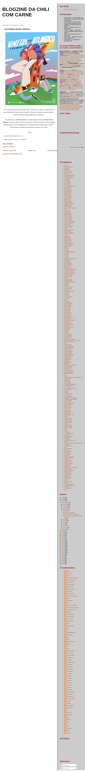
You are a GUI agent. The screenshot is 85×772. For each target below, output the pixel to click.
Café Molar (71, 82)
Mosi (65, 374)
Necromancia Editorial (70, 384)
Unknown (69, 673)
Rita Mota (69, 660)
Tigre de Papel (75, 60)
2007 (63, 557)
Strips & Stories (75, 75)
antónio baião (68, 206)
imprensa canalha (69, 291)
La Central (73, 84)
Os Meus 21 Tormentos (70, 398)
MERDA (66, 363)
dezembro (66, 502)
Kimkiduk (66, 331)
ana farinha (67, 183)
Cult (71, 55)
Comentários (65, 768)
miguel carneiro (68, 368)
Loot (68, 630)
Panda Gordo (68, 402)
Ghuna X (66, 277)
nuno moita (67, 387)
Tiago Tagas (70, 671)
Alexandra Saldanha (72, 578)
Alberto (68, 575)
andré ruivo (67, 199)
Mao (65, 343)
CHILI (65, 228)
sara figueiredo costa (70, 440)
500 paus (66, 168)
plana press (67, 415)
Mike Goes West (68, 370)
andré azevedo (68, 190)
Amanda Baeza (71, 580)
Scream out (70, 669)
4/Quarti (73, 77)
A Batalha (66, 169)
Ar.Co (65, 209)
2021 (63, 534)
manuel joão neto (69, 342)
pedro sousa (67, 410)
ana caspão (67, 182)
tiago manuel (67, 471)
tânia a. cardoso (68, 463)
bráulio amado (68, 216)
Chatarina (69, 591)
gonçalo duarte (68, 280)
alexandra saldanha (69, 175)
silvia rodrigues (68, 448)
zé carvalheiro (68, 488)
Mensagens (65, 765)
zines (65, 489)
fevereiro (65, 527)
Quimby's (66, 89)
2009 (63, 554)
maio (64, 522)
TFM (67, 77)
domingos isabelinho (69, 251)
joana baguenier (68, 303)
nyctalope (69, 728)
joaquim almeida (68, 324)
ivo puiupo (67, 298)
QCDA (66, 417)
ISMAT (72, 101)
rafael (68, 730)
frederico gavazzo (69, 273)
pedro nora (67, 409)
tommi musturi (68, 474)
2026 (63, 497)
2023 (63, 530)
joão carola (67, 310)
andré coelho (67, 191)
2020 (63, 535)
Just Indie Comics (74, 78)
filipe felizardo (68, 265)
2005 (63, 560)
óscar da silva (68, 400)
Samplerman (67, 437)
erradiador (69, 707)
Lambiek (69, 79)
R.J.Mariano (70, 657)
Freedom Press (64, 88)
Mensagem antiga (52, 150)
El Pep (66, 255)
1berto (68, 571)
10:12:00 (20, 136)
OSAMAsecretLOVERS (70, 399)
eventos (66, 257)
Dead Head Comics (77, 86)
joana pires (67, 307)
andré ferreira (68, 193)
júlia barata (67, 328)
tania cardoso (68, 465)
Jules (68, 628)
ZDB (67, 63)
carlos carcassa (68, 220)
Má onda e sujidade (69, 339)
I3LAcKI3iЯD (70, 616)
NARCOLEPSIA (71, 641)
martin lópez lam (68, 354)
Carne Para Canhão (69, 221)
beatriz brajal (67, 214)
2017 (63, 540)
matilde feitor (67, 359)
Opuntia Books (68, 396)
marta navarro (68, 352)
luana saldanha (68, 335)
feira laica (66, 261)
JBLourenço (70, 619)
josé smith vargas (69, 327)
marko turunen (68, 350)
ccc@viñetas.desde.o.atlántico (17, 29)
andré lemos (67, 194)
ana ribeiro (67, 188)
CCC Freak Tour (68, 225)
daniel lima (67, 236)
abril (64, 524)
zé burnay (67, 486)
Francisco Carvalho (72, 605)
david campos (68, 240)
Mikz (68, 637)
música (66, 376)
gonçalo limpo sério (69, 281)
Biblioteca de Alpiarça (76, 96)
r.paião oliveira (68, 418)
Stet (69, 60)
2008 (63, 555)
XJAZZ (66, 482)
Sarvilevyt (67, 71)
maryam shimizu (68, 355)
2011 (63, 550)
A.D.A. (78, 79)
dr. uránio (66, 253)
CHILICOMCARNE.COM (71, 9)
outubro (65, 506)
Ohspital (66, 392)
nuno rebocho (68, 389)
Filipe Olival (70, 600)
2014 (63, 545)
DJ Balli (66, 249)
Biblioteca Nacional (65, 97)
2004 (63, 562)
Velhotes (74, 67)
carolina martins (71, 698)
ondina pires (67, 395)
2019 (63, 537)
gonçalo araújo (68, 279)
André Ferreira (70, 584)
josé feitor (67, 325)
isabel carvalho (68, 296)
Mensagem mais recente (9, 150)
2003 (63, 564)
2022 (63, 532)
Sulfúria (66, 459)
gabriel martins (68, 276)
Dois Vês (66, 250)
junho (64, 520)
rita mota (66, 424)
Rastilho (81, 52)
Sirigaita (62, 60)
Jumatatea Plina (77, 81)
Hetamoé (69, 612)
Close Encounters (66, 86)
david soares (67, 242)
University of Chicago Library (71, 109)
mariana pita (67, 348)
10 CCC (66, 165)
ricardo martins (68, 422)
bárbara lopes (68, 213)
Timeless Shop (64, 74)
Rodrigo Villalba (71, 662)
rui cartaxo (67, 432)
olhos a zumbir (68, 393)
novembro (66, 504)
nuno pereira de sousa (70, 388)
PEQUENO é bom (69, 414)
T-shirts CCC (67, 462)
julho (64, 519)
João (68, 623)
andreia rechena (68, 202)
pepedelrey (67, 413)
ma (67, 723)
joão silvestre (67, 322)
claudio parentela (68, 232)
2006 (63, 559)
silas (65, 447)
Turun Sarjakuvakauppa (76, 71)
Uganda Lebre (68, 477)
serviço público (68, 445)
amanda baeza (68, 178)
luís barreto (67, 337)
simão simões (68, 451)
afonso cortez (68, 171)
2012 (63, 549)
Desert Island (74, 88)
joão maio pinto (68, 317)
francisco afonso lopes (70, 269)
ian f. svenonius (68, 287)
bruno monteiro (68, 219)
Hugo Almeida (70, 614)
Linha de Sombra (74, 56)
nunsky (66, 391)
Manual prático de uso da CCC (72, 340)
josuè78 (69, 719)
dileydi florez (67, 246)
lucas (68, 721)
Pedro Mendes (70, 655)
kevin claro (67, 329)
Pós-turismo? (66, 511)
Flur (74, 55)
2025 (63, 499)
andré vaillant (68, 201)
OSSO (76, 101)
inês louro (67, 295)
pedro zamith (67, 411)
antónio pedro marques (70, 208)
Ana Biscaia (70, 582)
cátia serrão (67, 224)
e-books (66, 254)
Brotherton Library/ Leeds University (69, 104)
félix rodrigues (68, 262)
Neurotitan (68, 75)
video (65, 480)
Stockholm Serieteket (65, 108)
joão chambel (68, 313)
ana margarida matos (70, 186)
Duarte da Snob (11, 109)
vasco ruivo (67, 478)
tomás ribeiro (67, 473)
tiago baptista (68, 469)
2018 (63, 539)
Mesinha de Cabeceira (70, 365)
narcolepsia (67, 381)
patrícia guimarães (69, 403)
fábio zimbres (68, 260)
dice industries (68, 244)
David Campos (70, 594)
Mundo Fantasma (76, 64)
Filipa (68, 598)
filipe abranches (68, 264)
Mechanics (67, 361)
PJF (68, 646)
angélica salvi (68, 205)
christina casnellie (69, 229)
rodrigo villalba (68, 426)
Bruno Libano (70, 589)
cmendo (69, 701)
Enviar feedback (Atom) (16, 153)
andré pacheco (68, 197)
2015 (63, 544)
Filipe (68, 603)
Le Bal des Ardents (69, 73)
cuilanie (69, 703)
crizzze (66, 235)
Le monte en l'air (79, 73)
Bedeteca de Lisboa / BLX (77, 93)
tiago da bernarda (69, 470)
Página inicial (31, 150)
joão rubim (67, 321)
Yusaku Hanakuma (69, 485)
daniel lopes (67, 238)
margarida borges (69, 347)
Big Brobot (76, 74)
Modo (67, 78)
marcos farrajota (22, 139)
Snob (66, 60)
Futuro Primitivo (68, 275)
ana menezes (68, 187)
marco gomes (68, 344)
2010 (63, 552)
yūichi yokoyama (68, 484)
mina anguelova (68, 372)
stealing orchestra (69, 456)
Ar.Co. (68, 92)
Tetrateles (67, 466)
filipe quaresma (68, 268)
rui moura (66, 434)
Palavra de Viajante (75, 59)
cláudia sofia (67, 231)
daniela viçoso (68, 239)
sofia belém (67, 452)
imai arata (67, 290)
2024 (63, 501)
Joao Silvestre (70, 625)
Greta (77, 55)
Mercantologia (68, 362)
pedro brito (67, 406)
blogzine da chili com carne (25, 12)
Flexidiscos (67, 84)
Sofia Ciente (67, 454)
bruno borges (67, 217)
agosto (65, 509)
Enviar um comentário (9, 146)
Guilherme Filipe (71, 609)
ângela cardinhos (68, 203)
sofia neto (67, 455)
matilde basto (68, 358)
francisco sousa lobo (69, 272)
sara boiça (67, 439)
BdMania (71, 53)
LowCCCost (67, 333)
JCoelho (66, 301)
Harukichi (66, 283)
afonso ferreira (68, 172)
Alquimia (66, 53)
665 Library (76, 103)
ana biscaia (67, 179)
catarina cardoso (68, 223)
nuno (68, 726)
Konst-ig (80, 85)
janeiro (65, 529)
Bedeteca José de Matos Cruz (68, 94)
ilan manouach (68, 288)
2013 (63, 547)
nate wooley (67, 383)
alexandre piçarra (69, 176)
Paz (72, 85)
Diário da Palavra (69, 243)
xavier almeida (68, 481)
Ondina (68, 644)
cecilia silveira (68, 227)
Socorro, (66, 66)
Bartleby (65, 82)
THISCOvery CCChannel (71, 467)
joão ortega (67, 318)
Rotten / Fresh (68, 428)
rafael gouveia (68, 421)
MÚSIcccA (67, 380)
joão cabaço (67, 309)
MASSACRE (67, 357)
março (65, 525)
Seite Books (72, 89)
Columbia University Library (67, 105)
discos (66, 247)
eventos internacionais (13, 139)
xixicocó (69, 732)
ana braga (67, 180)
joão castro (67, 311)
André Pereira (70, 587)
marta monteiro (68, 351)
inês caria (66, 292)
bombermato (70, 696)
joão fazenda (67, 316)
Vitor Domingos (71, 691)
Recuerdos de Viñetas (68, 512)
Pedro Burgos (68, 407)
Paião (68, 648)
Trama (61, 66)
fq (67, 710)
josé (68, 717)
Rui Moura (69, 664)
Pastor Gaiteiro (71, 650)
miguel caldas (68, 366)
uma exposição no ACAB (30, 122)
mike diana (67, 369)
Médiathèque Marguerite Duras (74, 107)
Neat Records (72, 58)
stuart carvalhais (68, 458)
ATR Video (69, 573)
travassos (66, 476)
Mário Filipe (70, 635)
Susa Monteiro (68, 460)
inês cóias (67, 294)
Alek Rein (66, 173)
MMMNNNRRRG (68, 373)
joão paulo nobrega (69, 320)
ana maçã (67, 184)
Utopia (70, 66)
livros (65, 332)
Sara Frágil (69, 666)
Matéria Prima (67, 64)
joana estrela (67, 305)
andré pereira (68, 198)
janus (65, 299)
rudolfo (66, 430)
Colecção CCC (68, 234)
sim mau (66, 450)
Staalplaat (62, 77)
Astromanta (67, 210)
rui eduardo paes (68, 433)
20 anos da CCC (68, 167)
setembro (65, 507)
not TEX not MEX (69, 385)
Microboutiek (68, 70)
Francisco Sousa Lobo (73, 607)
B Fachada (67, 212)
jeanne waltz (67, 302)
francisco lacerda (68, 270)
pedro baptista (68, 404)
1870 (71, 51)
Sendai (66, 441)
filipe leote (67, 266)
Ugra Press (79, 70)
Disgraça (73, 62)
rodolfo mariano (68, 425)
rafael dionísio (68, 419)
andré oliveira (68, 195)
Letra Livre (66, 56)
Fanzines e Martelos (72, 596)
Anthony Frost (68, 81)
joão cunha (67, 314)
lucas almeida (68, 336)
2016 (63, 542)
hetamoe (66, 284)
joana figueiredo (68, 306)
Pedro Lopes (70, 653)
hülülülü (66, 285)
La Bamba (81, 63)
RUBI (65, 429)
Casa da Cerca (75, 97)
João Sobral (70, 621)
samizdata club (68, 436)
